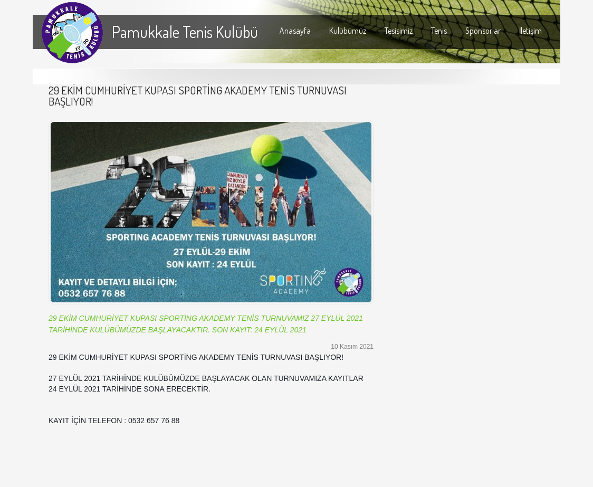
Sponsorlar (483, 30)
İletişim (530, 30)
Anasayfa (295, 30)
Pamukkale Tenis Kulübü (185, 32)
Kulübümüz (347, 30)
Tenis (439, 30)
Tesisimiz (399, 30)
